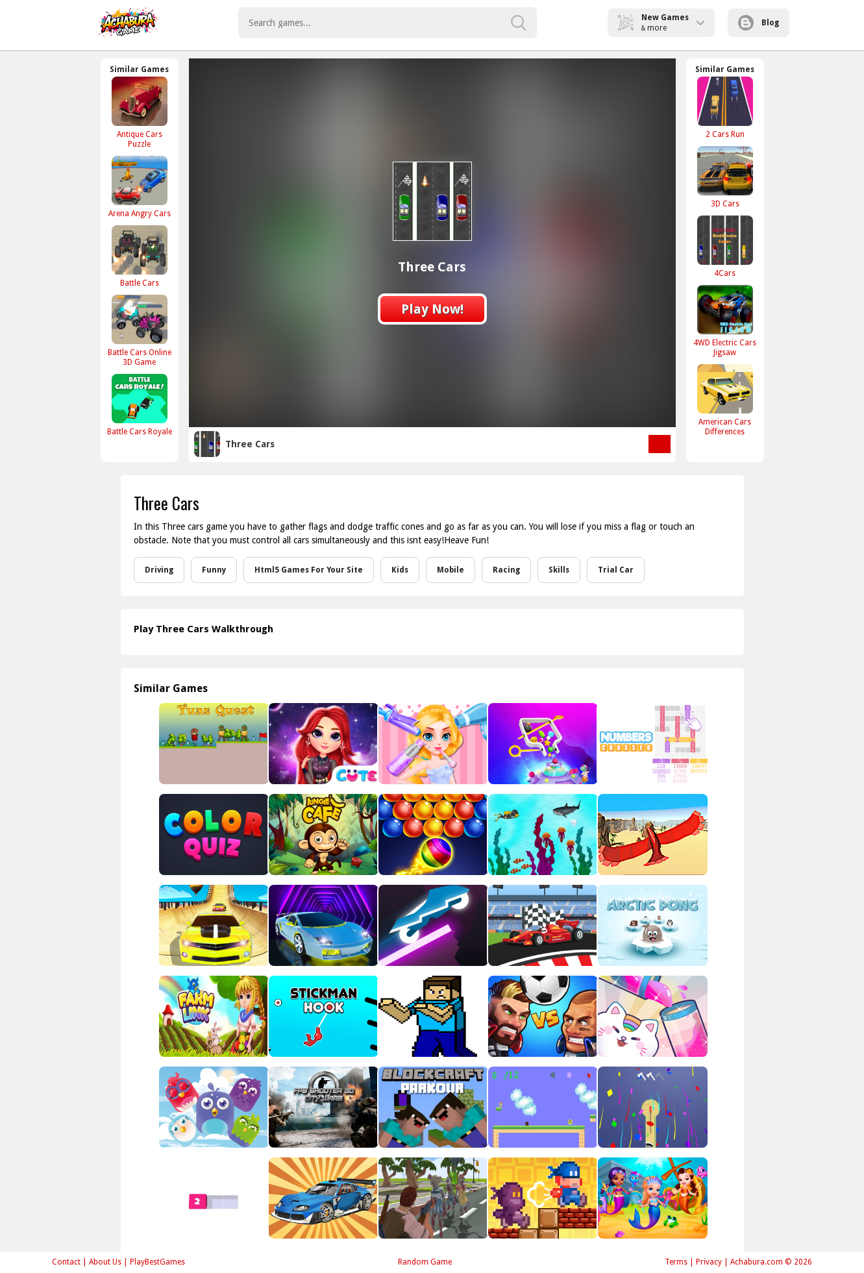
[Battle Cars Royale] (139, 405)
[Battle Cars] (139, 256)
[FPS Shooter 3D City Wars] (322, 1107)
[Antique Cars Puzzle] (139, 112)
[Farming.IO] (212, 1016)
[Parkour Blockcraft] (432, 1107)
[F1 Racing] (542, 925)
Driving (159, 570)
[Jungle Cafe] (322, 834)
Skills (559, 570)
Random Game (425, 1262)
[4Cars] (725, 246)
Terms (676, 1262)
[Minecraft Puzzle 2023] (432, 1016)
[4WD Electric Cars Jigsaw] (725, 321)
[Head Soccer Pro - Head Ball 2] (542, 1016)
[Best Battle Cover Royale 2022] (432, 1198)
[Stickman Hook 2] (322, 1016)
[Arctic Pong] (651, 925)
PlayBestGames (157, 1262)
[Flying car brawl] (322, 1198)
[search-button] (518, 23)
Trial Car (616, 570)
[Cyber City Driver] (322, 925)
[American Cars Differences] (725, 400)
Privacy (709, 1262)
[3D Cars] (725, 177)
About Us (105, 1262)
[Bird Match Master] (212, 1107)
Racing (506, 570)
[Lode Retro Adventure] (542, 1198)
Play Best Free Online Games (128, 22)
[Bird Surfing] (651, 834)
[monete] (542, 1107)
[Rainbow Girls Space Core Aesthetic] (322, 743)
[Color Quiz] (212, 834)
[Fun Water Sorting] (651, 1016)
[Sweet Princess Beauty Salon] (432, 743)
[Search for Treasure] (542, 834)
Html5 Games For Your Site (308, 570)
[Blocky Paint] (212, 1198)
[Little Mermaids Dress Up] (651, 1198)
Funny (214, 570)
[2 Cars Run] (725, 107)
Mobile (450, 570)
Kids (399, 570)
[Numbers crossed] (651, 743)
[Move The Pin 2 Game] (542, 743)
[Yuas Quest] (212, 743)
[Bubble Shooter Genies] (432, 834)
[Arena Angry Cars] (139, 186)
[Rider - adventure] (432, 925)
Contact (66, 1262)
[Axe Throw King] (651, 1107)
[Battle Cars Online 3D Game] (139, 330)
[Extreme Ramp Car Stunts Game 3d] (212, 925)
